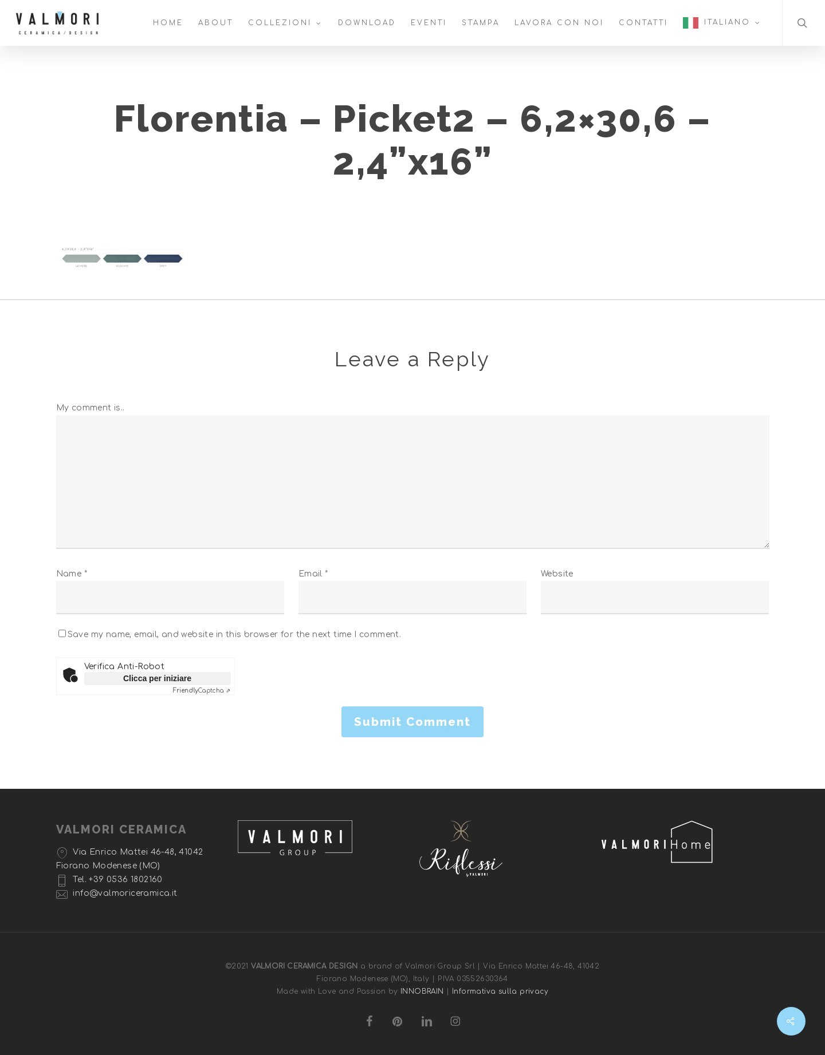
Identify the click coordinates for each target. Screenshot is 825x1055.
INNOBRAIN (422, 991)
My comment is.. (90, 408)
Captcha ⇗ (202, 690)
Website (557, 574)
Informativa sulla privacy (500, 991)
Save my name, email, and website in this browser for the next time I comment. (235, 634)
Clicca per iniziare (157, 678)
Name (71, 574)
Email (313, 574)
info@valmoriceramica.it (125, 893)
